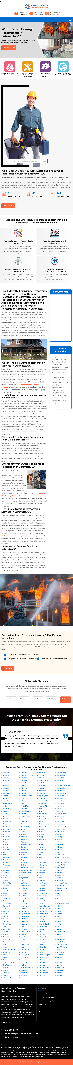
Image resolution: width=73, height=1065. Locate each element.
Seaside (59, 839)
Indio (22, 875)
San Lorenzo (61, 791)
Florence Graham (26, 796)
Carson (5, 880)
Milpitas (41, 778)
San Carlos (42, 970)
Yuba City (60, 970)
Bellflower (6, 839)
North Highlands (44, 824)
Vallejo (59, 916)
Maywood (24, 975)
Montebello (42, 791)
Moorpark (42, 798)
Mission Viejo (43, 780)
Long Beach (25, 949)
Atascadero (6, 808)
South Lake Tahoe (63, 857)
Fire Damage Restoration (47, 997)
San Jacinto (61, 780)
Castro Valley (7, 883)
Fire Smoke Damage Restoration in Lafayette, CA (27, 75)
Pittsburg (42, 885)
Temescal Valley (62, 883)
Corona (5, 921)
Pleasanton (42, 896)
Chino (5, 896)
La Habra (24, 888)
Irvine (22, 880)
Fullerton (24, 821)
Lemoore (24, 934)
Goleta (23, 839)
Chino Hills (6, 898)
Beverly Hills (7, 850)
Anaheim (6, 785)
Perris (40, 878)
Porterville (42, 901)
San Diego (42, 975)
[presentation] (3, 738)
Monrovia (42, 785)
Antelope (6, 788)
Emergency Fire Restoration (48, 994)
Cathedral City (7, 885)
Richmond (42, 934)
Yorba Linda (61, 968)
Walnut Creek (61, 932)
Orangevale (42, 850)
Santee (59, 834)
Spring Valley (61, 867)
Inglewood (24, 878)
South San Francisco (63, 862)
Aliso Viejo (6, 780)
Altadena (6, 783)
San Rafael (60, 803)
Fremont (23, 814)
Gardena (23, 829)
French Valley (25, 816)
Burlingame (6, 865)
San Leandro (61, 788)
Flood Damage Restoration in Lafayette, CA (45, 75)
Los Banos (24, 957)
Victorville (60, 919)
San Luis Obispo (62, 793)
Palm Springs (43, 865)
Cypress (5, 934)
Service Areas (43, 1008)
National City (43, 814)
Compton (6, 916)
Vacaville (60, 914)
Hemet (23, 855)
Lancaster (24, 924)
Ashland (5, 806)
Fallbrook (24, 793)
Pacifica (41, 860)
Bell (4, 834)
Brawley (5, 852)
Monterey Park (43, 796)
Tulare (59, 896)
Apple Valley (7, 793)
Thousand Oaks (62, 888)
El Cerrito (6, 975)
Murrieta (41, 808)
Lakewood (24, 921)
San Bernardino (44, 962)
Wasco (59, 934)
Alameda (6, 775)
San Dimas (42, 978)
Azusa (5, 816)
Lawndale (24, 929)
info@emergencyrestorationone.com (21, 1033)
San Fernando (61, 773)
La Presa (24, 896)
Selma (59, 842)
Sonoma (59, 850)
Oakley (41, 837)
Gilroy (23, 832)
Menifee (23, 978)
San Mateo (60, 798)
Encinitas (24, 780)
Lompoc (23, 947)
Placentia (42, 888)
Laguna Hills (25, 911)
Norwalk (41, 829)
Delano (5, 947)
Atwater (5, 811)
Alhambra (6, 778)
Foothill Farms (25, 806)
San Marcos (61, 796)
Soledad (59, 847)
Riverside (42, 942)
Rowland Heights (44, 955)
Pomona (41, 898)
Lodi (22, 942)
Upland (59, 911)
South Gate (60, 855)
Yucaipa (59, 973)
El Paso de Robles (27, 775)
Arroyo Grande (7, 803)
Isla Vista (24, 883)
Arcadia (5, 796)
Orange (41, 847)
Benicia (5, 844)
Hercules (24, 857)
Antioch (5, 791)
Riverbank (42, 939)
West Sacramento (63, 944)
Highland (24, 862)
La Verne (24, 903)
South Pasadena (62, 860)
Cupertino (6, 932)
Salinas (41, 960)
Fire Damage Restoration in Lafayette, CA (9, 74)
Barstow (5, 826)
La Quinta (24, 901)
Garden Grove (25, 826)
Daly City (6, 937)
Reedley (41, 929)
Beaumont (6, 832)
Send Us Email (38, 14)
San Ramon (60, 806)
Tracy (58, 893)
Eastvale (5, 968)
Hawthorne (24, 850)
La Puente (24, 898)
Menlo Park (42, 773)
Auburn (5, 814)
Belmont (5, 842)
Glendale (24, 834)
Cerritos (5, 891)
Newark (41, 816)
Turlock (59, 898)
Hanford (23, 847)
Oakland (41, 834)
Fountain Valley (26, 811)
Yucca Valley (61, 975)
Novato (41, 832)
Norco (41, 821)
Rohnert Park (43, 947)
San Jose (60, 783)
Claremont (6, 906)
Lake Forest (25, 919)
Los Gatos (24, 960)
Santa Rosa (60, 832)
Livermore (24, 939)
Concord (5, 919)
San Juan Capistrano (64, 785)
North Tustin (43, 826)
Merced (41, 775)
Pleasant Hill (43, 893)
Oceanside (42, 839)
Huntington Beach (27, 867)
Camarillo (6, 870)
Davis (4, 944)
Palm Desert (43, 862)
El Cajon (5, 970)
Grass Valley (25, 842)
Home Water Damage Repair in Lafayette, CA (63, 74)
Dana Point (6, 939)
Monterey (42, 793)
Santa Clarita (61, 819)
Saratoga (60, 837)
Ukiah (58, 906)
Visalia (59, 924)
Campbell (6, 873)
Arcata (5, 798)
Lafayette (24, 908)
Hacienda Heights (27, 844)
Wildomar (60, 960)
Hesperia (24, 860)
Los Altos (24, 952)
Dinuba (5, 955)
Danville (5, 942)
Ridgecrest (42, 937)
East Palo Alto (7, 965)
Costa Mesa (7, 924)
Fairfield (23, 791)
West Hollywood (62, 942)
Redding (41, 919)
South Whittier (61, 865)
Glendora (24, 837)
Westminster (61, 952)
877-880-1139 (54, 14)
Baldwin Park (7, 821)
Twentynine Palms (63, 903)
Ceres (5, 888)
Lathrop (23, 926)
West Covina (61, 939)
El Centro (6, 973)
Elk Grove (24, 778)
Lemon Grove (25, 932)
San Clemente (43, 973)
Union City (60, 908)
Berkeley (5, 847)
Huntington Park (26, 870)
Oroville (41, 855)
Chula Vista (6, 901)
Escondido (24, 783)
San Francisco (61, 775)
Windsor (59, 962)
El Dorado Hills (8, 978)
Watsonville (60, 937)
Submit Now (66, 700)
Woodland (60, 965)
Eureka (23, 785)
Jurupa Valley (25, 885)
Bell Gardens (7, 837)
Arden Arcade (7, 801)
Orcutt (41, 852)
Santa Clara (60, 816)
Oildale (41, 842)
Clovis (5, 908)
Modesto (42, 783)
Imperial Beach (26, 873)
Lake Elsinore (25, 916)
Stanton (59, 870)
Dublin (5, 960)
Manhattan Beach (27, 968)
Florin (23, 798)
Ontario (41, 844)
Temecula (60, 880)
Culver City (6, 929)
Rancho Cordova (44, 906)
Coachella (6, 911)
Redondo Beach (44, 924)
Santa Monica (61, 826)
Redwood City (43, 926)
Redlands (42, 921)
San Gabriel (60, 778)
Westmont (60, 955)
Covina (5, 926)
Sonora (59, 852)
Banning (5, 824)
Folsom (23, 801)
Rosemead (42, 949)
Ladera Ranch (25, 906)
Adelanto (6, 773)
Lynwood (24, 962)
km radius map (61, 317)
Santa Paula (61, 829)
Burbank (5, 862)
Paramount (42, 873)
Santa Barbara (61, 814)
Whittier (59, 957)
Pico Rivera (42, 883)
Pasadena (42, 875)
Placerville (42, 891)
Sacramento (43, 957)
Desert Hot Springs (9, 949)
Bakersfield (6, 819)
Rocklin (41, 944)
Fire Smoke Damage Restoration (49, 1001)
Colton (5, 914)
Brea (4, 855)
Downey (5, 957)
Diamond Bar (7, 952)
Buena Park (6, 860)
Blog (39, 1011)
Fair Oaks (24, 788)
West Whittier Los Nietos (62, 948)
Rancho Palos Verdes (46, 911)
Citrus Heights (7, 903)
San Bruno (42, 965)
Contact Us (8, 205)
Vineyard (59, 921)
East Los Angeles (8, 962)
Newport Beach (44, 819)
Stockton (60, 873)
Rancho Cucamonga (45, 908)
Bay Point (6, 829)
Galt (22, 824)
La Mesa (24, 891)
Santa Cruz (60, 821)
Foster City (24, 808)
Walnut (59, 929)
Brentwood (6, 857)
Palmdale (42, 867)
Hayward (24, 852)
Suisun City (60, 875)
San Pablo (60, 801)
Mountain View (44, 806)
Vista (58, 926)
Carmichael (6, 878)
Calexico (6, 867)
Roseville (42, 952)
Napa (40, 811)
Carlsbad (6, 875)
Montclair (42, 788)
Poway (41, 903)
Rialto (40, 932)
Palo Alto (42, 870)
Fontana (23, 803)
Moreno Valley (43, 801)
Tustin (59, 901)
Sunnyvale (60, 878)
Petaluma (42, 880)
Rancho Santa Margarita (43, 915)
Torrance (60, 891)
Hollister (23, 865)
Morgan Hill (42, 803)
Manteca (24, 970)
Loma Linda (25, 944)
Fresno (23, 819)
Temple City (61, 885)
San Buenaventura (45, 968)
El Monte (24, 773)
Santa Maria (61, 824)
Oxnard (41, 857)
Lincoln (23, 937)
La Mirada (24, 893)
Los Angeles (25, 955)
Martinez (24, 973)
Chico (5, 893)
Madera (23, 965)
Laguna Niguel (25, 914)
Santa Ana (60, 811)
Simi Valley (60, 844)
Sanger (59, 808)
